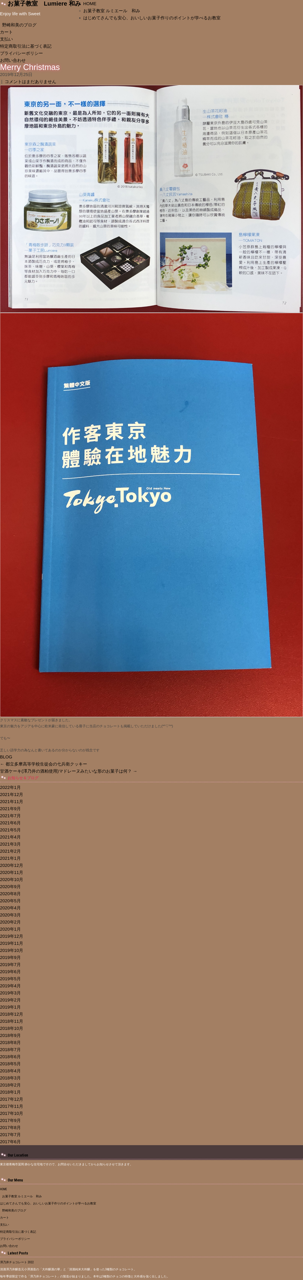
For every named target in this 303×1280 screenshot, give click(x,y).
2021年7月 (10, 815)
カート (6, 31)
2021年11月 (11, 801)
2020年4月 (10, 907)
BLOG (6, 756)
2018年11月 (11, 1021)
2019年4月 (10, 985)
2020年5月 (10, 900)
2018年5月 (10, 1063)
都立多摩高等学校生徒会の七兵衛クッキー (43, 763)
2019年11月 (11, 943)
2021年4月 (10, 836)
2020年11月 (11, 872)
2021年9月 (10, 808)
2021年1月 (10, 858)
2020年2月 (10, 921)
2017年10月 (11, 1113)
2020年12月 (11, 865)
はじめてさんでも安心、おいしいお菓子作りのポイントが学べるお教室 (154, 17)
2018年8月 (10, 1042)
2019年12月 (11, 936)
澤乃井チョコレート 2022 (17, 1262)
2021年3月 (10, 844)
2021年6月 (10, 822)
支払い (6, 39)
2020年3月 (10, 914)
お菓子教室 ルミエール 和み (111, 10)
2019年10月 (11, 950)
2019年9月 (10, 957)
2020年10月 (11, 879)
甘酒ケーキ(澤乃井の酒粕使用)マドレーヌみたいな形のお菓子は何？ (68, 771)
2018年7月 (10, 1049)
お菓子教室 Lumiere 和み (44, 3)
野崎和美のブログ (19, 24)
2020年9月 (10, 886)
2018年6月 (10, 1056)
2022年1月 (10, 787)
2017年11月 (11, 1106)
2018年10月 (11, 1028)
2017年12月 (11, 1099)
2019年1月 (10, 1007)
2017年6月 (10, 1141)
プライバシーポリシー (21, 53)
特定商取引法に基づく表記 (26, 46)
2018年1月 (10, 1092)
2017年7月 (10, 1134)
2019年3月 (10, 992)
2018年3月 (10, 1077)
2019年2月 (10, 999)
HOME (89, 3)
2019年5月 (10, 978)
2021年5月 (10, 829)
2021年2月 (10, 851)
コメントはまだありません (30, 81)
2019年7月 (10, 964)
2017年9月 (10, 1120)
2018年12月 (11, 1014)
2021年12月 (11, 794)
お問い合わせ (13, 60)
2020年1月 (10, 929)
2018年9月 (10, 1035)
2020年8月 (10, 893)
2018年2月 (10, 1084)
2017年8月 (10, 1127)
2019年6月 (10, 971)
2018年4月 (10, 1070)
